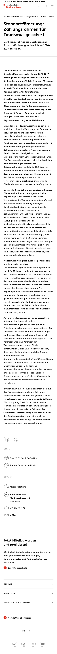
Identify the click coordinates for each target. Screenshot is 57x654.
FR (29, 629)
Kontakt (28, 582)
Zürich (42, 14)
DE (23, 629)
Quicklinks (28, 591)
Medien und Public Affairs (28, 600)
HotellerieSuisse (13, 14)
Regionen (31, 14)
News (52, 14)
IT (34, 629)
